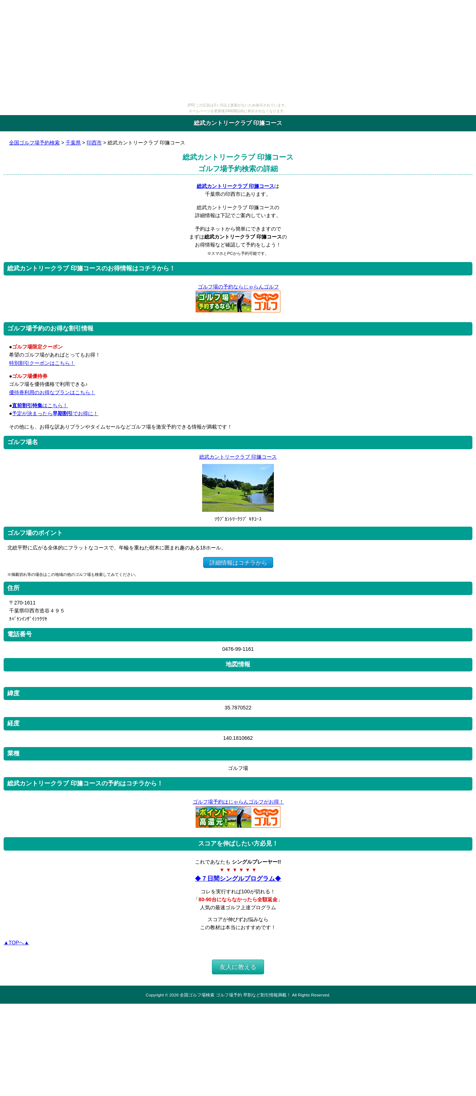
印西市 (94, 143)
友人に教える (238, 967)
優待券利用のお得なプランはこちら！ (52, 392)
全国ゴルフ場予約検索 (34, 143)
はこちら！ (40, 405)
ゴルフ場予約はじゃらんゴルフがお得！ (238, 802)
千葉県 (73, 143)
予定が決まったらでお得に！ (55, 413)
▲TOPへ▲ (16, 942)
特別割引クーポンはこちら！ (42, 363)
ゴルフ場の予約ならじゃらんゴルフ (238, 287)
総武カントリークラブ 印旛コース (235, 186)
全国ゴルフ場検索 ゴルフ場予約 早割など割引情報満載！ (235, 994)
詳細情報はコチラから (238, 562)
